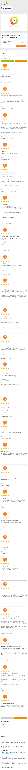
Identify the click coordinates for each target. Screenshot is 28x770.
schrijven (13, 752)
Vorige (7, 718)
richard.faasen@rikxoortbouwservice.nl (9, 727)
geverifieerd (13, 762)
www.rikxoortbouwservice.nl (7, 729)
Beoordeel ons (19, 46)
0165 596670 (3, 726)
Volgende (21, 718)
